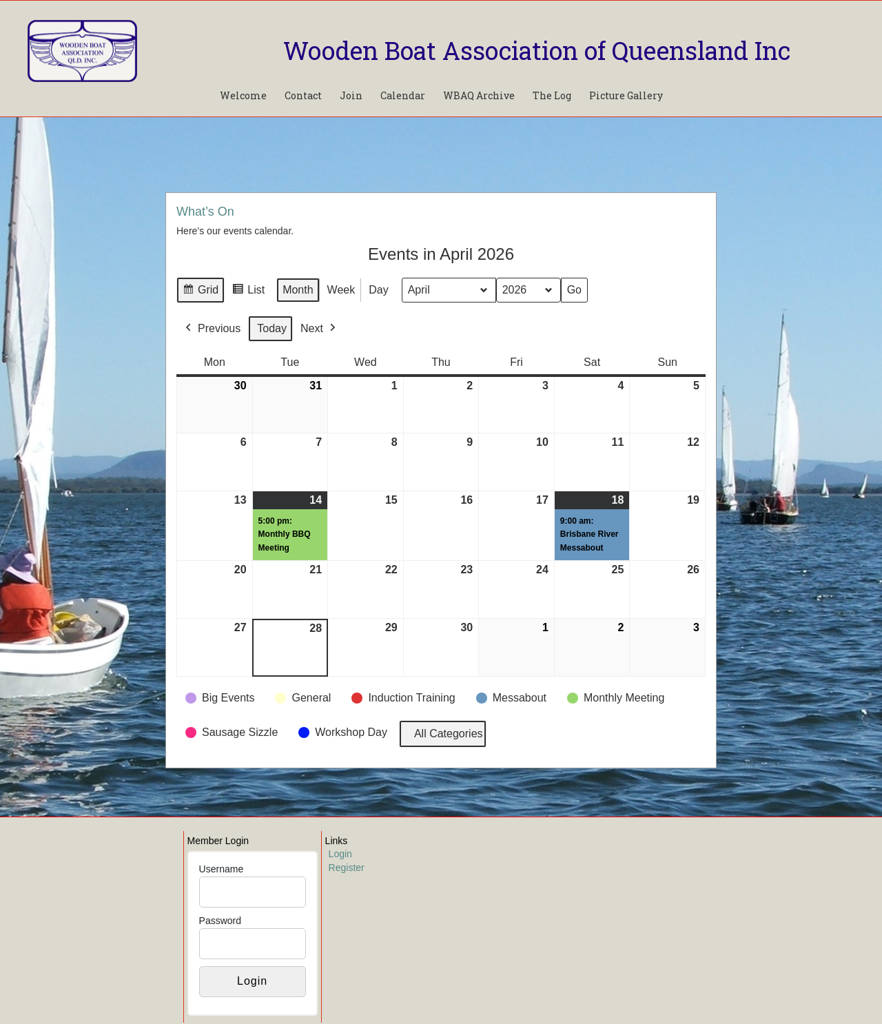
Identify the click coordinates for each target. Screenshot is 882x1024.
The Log (552, 95)
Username (221, 868)
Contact (303, 95)
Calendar (402, 95)
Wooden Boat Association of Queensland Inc (536, 50)
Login (340, 853)
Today (272, 328)
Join (351, 95)
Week (341, 290)
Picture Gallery (626, 95)
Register (347, 867)
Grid (200, 291)
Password (220, 920)
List (248, 291)
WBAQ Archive (479, 95)
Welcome (243, 95)
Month (298, 290)
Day (378, 290)
